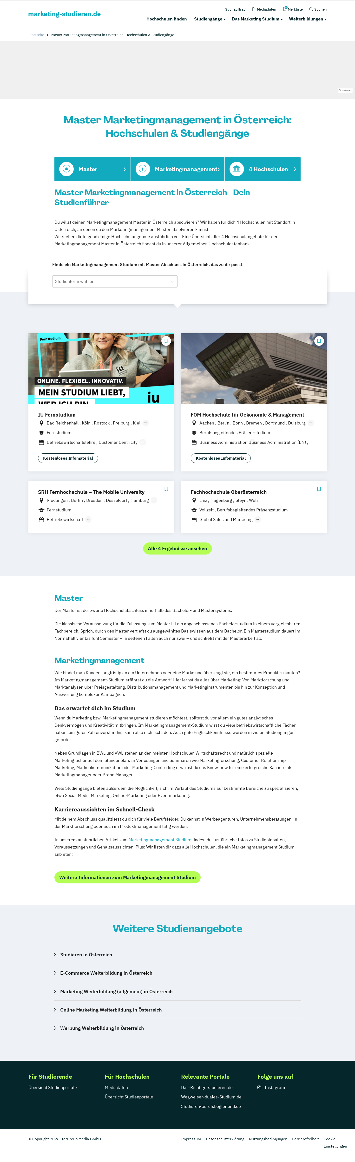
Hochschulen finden (166, 19)
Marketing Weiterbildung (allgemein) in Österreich (116, 991)
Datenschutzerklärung (225, 1138)
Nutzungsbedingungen (268, 1138)
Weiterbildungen (306, 19)
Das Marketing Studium (255, 19)
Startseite (36, 35)
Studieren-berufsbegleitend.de (211, 1106)
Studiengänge (208, 19)
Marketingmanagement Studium (160, 839)
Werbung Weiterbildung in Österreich (102, 1028)
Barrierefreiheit (305, 1138)
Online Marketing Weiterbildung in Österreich (111, 1009)
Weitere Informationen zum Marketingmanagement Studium (127, 877)
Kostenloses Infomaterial (68, 458)
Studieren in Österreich (86, 954)
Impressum (191, 1138)
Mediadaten (116, 1087)
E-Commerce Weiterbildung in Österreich (106, 973)
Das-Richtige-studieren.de (207, 1087)
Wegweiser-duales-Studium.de (211, 1097)
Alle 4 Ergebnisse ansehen (177, 548)
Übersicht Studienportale (52, 1087)
